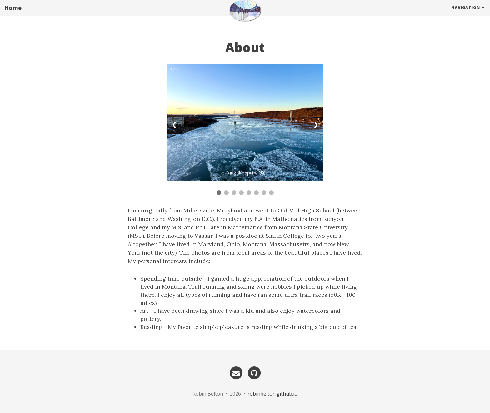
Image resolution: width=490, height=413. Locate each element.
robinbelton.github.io (273, 393)
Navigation (465, 14)
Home (13, 14)
